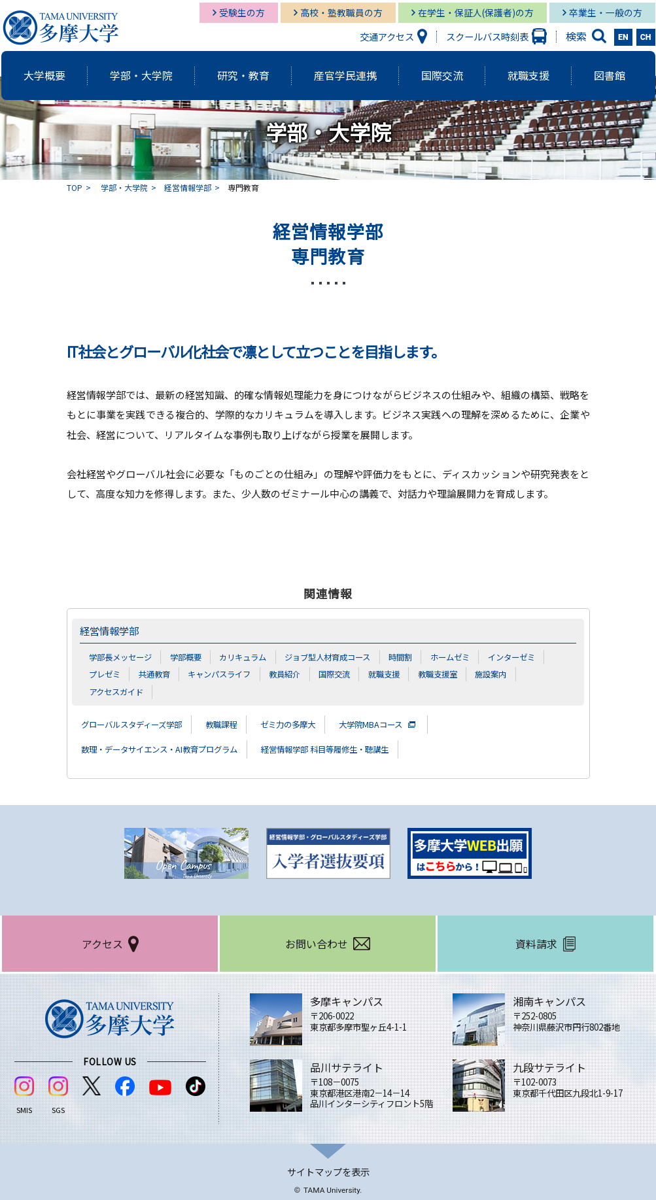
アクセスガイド (118, 691)
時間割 (420, 656)
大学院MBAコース (407, 723)
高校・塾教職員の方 (341, 12)
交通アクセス (387, 36)
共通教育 (158, 673)
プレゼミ (106, 673)
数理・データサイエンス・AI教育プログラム (172, 748)
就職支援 (401, 673)
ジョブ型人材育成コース (342, 656)
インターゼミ (537, 656)
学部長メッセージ (123, 656)
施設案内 (513, 673)
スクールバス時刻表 (487, 36)
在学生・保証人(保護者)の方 (476, 12)
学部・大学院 (124, 187)
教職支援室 (457, 673)
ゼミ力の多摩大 (315, 723)
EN (623, 37)
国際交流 (349, 673)
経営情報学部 (187, 187)
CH (645, 37)
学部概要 (192, 656)
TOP (74, 187)
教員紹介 (296, 673)
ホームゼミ (472, 656)
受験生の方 (242, 12)
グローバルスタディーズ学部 (140, 723)
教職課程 (240, 723)
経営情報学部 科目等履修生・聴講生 (361, 748)
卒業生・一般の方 (605, 12)
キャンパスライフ (227, 673)
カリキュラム (252, 656)
